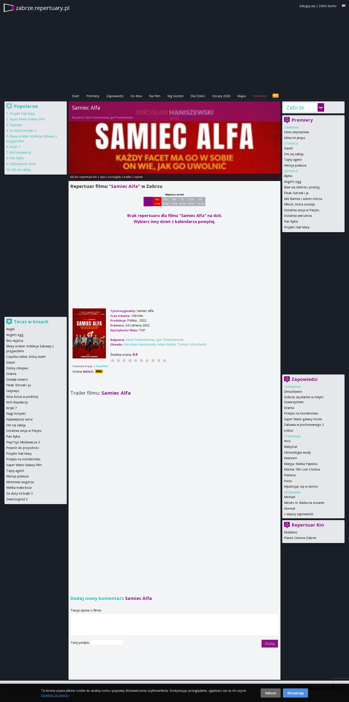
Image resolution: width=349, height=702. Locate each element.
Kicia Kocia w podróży (22, 396)
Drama (289, 408)
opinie (138, 177)
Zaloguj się (307, 6)
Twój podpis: (80, 642)
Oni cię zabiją (293, 154)
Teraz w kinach (31, 322)
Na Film (154, 96)
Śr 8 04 (183, 201)
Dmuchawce (293, 391)
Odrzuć (270, 693)
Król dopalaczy (20, 152)
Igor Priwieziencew (121, 117)
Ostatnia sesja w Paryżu (301, 210)
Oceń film (102, 366)
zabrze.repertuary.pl (42, 8)
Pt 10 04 (200, 201)
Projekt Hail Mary (296, 227)
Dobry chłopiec (17, 368)
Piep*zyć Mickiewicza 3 (23, 442)
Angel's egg (292, 181)
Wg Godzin (175, 96)
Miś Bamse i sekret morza (303, 199)
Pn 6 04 (166, 201)
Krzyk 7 (15, 147)
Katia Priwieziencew (97, 117)
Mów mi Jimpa (294, 138)
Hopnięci (16, 125)
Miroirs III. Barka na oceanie (304, 503)
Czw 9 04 (191, 201)
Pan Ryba (291, 221)
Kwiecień (290, 458)
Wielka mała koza (19, 487)
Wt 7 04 (174, 201)
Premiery (92, 96)
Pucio (288, 481)
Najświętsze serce (23, 164)
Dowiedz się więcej (55, 695)
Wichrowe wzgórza (20, 482)
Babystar (290, 447)
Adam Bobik (166, 344)
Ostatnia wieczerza (298, 215)
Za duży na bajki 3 (23, 130)
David (288, 148)
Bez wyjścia (14, 340)
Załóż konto (328, 6)
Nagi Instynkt (16, 413)
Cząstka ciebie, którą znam (26, 356)
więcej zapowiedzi (300, 514)
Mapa (241, 96)
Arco (287, 441)
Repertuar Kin (308, 525)
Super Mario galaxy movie (303, 419)
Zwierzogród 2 (17, 499)
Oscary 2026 (221, 96)
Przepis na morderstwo (301, 413)
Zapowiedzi (114, 96)
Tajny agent (293, 159)
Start (75, 96)
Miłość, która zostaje (299, 204)
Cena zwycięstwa (296, 132)
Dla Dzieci (198, 96)
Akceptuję (295, 693)
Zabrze (295, 107)
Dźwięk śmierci (17, 379)
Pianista (290, 475)
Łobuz (288, 430)
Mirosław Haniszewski (140, 344)
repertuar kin (88, 177)
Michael (289, 497)
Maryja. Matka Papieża (300, 464)
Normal (289, 508)
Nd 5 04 (157, 201)
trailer (128, 177)
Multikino (290, 532)
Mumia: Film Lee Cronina (302, 469)
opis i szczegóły (110, 177)
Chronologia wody (297, 452)
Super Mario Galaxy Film (27, 119)
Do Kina (136, 96)
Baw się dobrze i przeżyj (302, 187)
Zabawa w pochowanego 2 (304, 424)
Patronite (260, 96)
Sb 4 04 (148, 201)
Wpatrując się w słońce (301, 486)
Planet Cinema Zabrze (300, 538)
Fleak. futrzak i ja (296, 193)
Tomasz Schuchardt (192, 344)
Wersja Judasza (295, 165)
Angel (10, 329)
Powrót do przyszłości (22, 448)
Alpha (288, 176)
